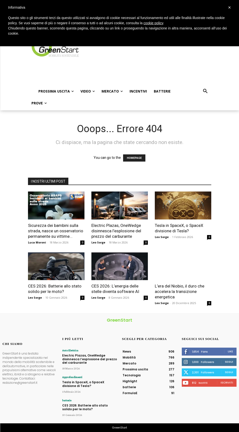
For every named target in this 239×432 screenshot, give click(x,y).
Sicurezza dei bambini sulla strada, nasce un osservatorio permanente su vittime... (55, 231)
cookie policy (153, 23)
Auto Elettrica (70, 350)
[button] (205, 91)
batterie (66, 400)
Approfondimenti (72, 377)
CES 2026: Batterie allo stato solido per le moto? (85, 407)
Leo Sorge (98, 242)
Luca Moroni (37, 242)
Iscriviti (227, 382)
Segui (229, 362)
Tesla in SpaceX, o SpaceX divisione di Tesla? (83, 384)
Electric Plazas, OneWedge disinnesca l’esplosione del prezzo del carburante (116, 231)
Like (230, 351)
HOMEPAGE (134, 158)
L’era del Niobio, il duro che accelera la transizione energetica (179, 291)
